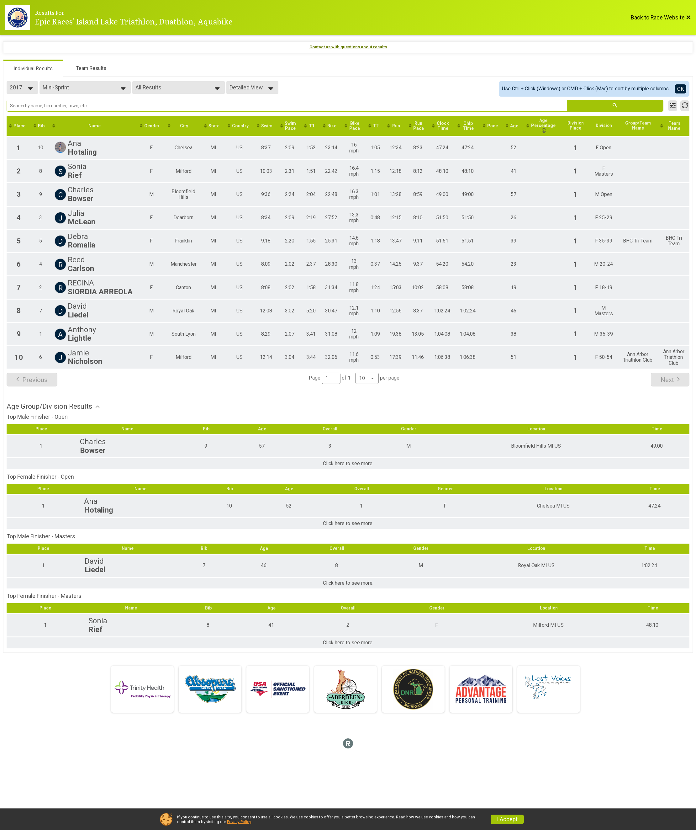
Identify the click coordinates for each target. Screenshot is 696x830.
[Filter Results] (672, 105)
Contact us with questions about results (348, 47)
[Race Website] (20, 17)
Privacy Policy (239, 821)
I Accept (507, 819)
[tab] (33, 68)
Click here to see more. (348, 470)
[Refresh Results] (684, 105)
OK (680, 89)
